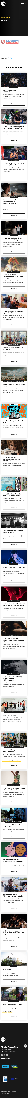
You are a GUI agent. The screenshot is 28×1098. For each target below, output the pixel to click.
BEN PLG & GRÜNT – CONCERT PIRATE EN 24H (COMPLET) (12, 459)
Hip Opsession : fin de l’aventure (10, 91)
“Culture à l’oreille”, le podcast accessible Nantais (13, 860)
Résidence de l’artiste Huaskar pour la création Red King (13, 932)
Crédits (14, 1091)
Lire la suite (14, 103)
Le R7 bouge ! (7, 969)
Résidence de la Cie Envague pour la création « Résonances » (13, 678)
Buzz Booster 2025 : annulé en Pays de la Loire (14, 568)
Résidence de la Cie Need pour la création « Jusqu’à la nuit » (14, 604)
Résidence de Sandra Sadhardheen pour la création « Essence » (13, 640)
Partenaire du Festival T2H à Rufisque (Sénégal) (13, 164)
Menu (24, 4)
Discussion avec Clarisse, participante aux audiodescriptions (12, 201)
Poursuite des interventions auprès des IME (13, 312)
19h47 (7, 1093)
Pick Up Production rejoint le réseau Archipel (13, 531)
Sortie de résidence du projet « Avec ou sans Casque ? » (13, 127)
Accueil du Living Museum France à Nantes (12, 750)
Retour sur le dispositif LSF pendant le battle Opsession (13, 239)
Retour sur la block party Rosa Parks (12, 825)
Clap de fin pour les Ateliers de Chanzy (13, 348)
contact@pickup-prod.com (10, 1051)
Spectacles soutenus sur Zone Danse (14, 385)
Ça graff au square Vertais (12, 1004)
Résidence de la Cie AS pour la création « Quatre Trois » (14, 789)
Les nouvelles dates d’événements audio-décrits (13, 895)
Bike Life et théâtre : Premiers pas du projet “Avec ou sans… (13, 276)
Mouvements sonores (10, 715)
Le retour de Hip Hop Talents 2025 (13, 421)
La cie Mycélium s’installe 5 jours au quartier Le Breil (12, 494)
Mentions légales (6, 1091)
